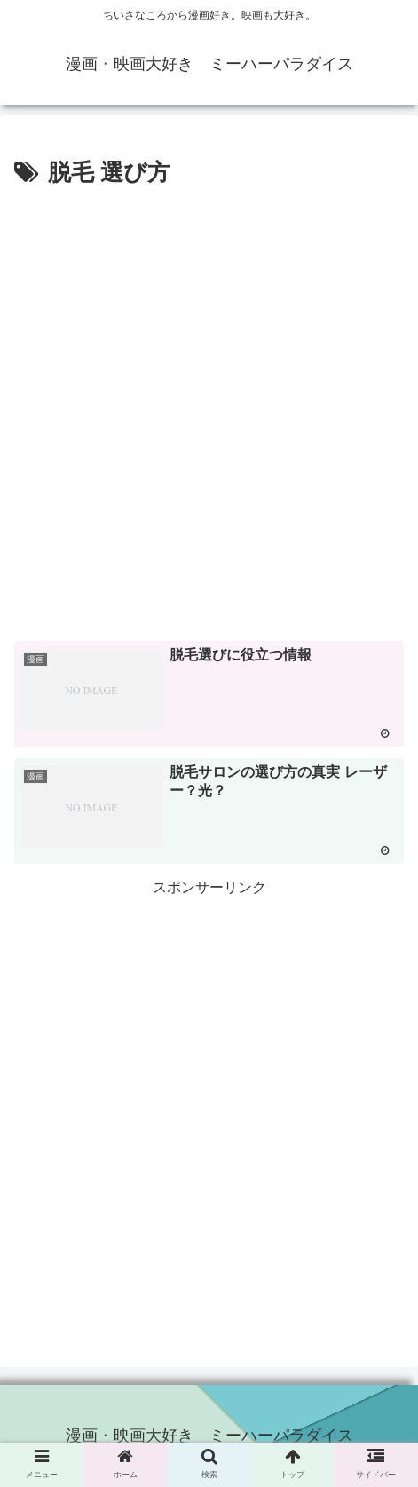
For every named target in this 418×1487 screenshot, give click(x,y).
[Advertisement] (209, 411)
